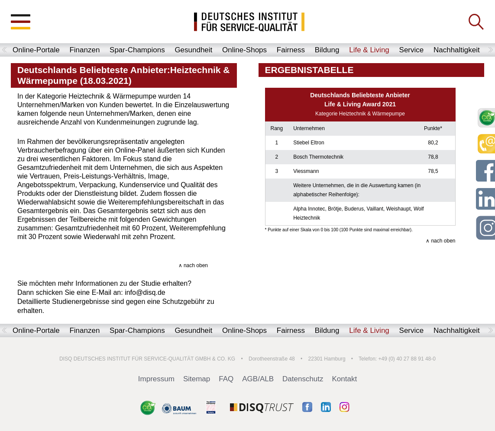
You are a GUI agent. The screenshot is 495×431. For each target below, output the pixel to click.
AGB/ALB (258, 379)
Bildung (327, 50)
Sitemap (196, 379)
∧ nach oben (193, 265)
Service (411, 50)
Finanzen (84, 50)
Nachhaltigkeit (457, 50)
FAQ (226, 379)
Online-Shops (244, 50)
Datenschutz (303, 379)
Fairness (291, 50)
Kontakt (344, 379)
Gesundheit (193, 50)
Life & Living (369, 50)
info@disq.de (145, 292)
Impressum (156, 379)
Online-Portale (36, 50)
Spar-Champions (137, 50)
